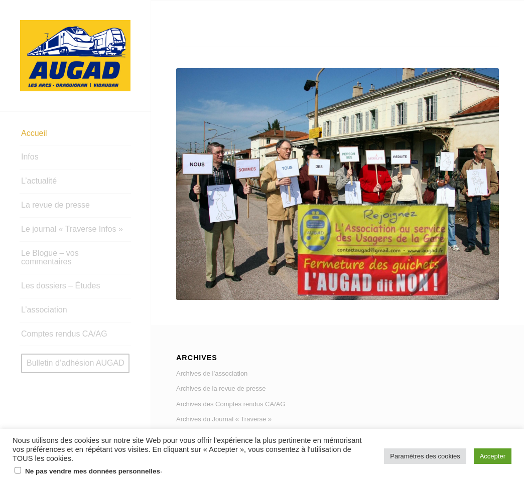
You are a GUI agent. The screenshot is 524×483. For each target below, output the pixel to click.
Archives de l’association (211, 373)
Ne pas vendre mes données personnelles (92, 471)
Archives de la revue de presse (221, 388)
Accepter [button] (492, 456)
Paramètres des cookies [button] (425, 456)
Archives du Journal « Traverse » (224, 419)
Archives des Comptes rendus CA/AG (230, 404)
